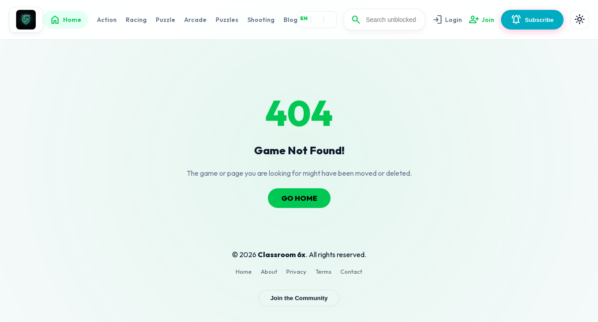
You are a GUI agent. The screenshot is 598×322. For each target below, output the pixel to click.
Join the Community (298, 298)
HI (317, 18)
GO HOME (299, 198)
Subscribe (532, 19)
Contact (351, 271)
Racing (136, 20)
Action (107, 20)
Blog (290, 20)
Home (65, 19)
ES (330, 18)
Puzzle (165, 20)
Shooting (261, 20)
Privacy (296, 271)
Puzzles (227, 20)
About (269, 271)
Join (481, 19)
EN (304, 18)
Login (447, 19)
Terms (323, 271)
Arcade (195, 20)
